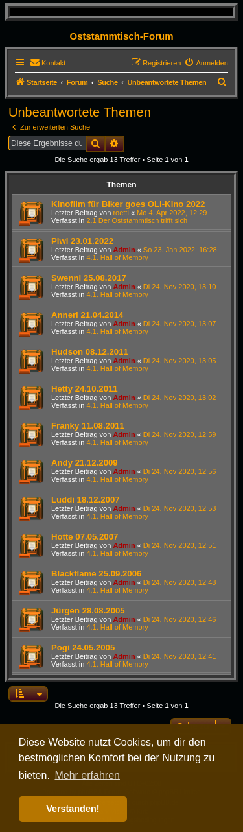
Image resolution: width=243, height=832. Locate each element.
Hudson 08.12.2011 (89, 352)
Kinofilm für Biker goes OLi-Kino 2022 (128, 204)
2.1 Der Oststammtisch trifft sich (136, 220)
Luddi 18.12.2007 (85, 500)
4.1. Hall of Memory (117, 257)
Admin (124, 250)
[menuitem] (47, 63)
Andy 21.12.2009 (84, 463)
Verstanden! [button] (72, 808)
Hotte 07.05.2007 (84, 536)
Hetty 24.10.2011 (84, 389)
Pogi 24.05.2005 (83, 647)
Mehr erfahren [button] (87, 775)
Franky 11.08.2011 (87, 426)
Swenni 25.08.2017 (88, 278)
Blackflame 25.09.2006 (96, 573)
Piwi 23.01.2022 (82, 241)
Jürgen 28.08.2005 (88, 610)
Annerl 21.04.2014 (87, 315)
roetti (120, 213)
